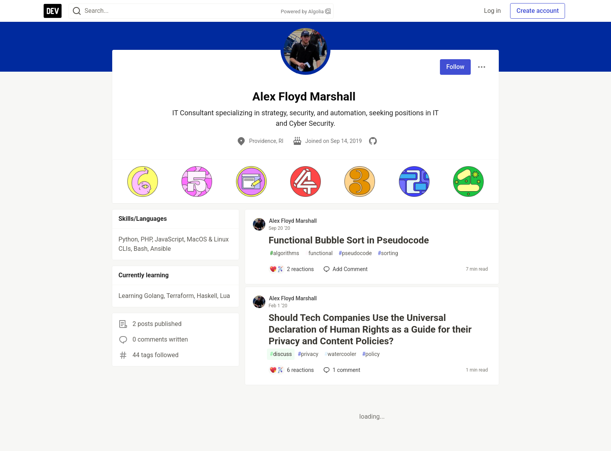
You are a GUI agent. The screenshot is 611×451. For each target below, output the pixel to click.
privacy (308, 354)
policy (371, 354)
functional (319, 253)
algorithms (284, 253)
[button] (142, 181)
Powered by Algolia (305, 11)
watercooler (340, 354)
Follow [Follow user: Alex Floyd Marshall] (455, 66)
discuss (281, 354)
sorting (388, 253)
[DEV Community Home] (52, 11)
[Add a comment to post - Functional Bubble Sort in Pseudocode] (291, 269)
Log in (492, 10)
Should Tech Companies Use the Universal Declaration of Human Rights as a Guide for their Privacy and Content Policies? (369, 329)
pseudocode (355, 253)
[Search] (77, 11)
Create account (537, 10)
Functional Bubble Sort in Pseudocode (348, 240)
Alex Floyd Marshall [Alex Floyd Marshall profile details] (293, 221)
